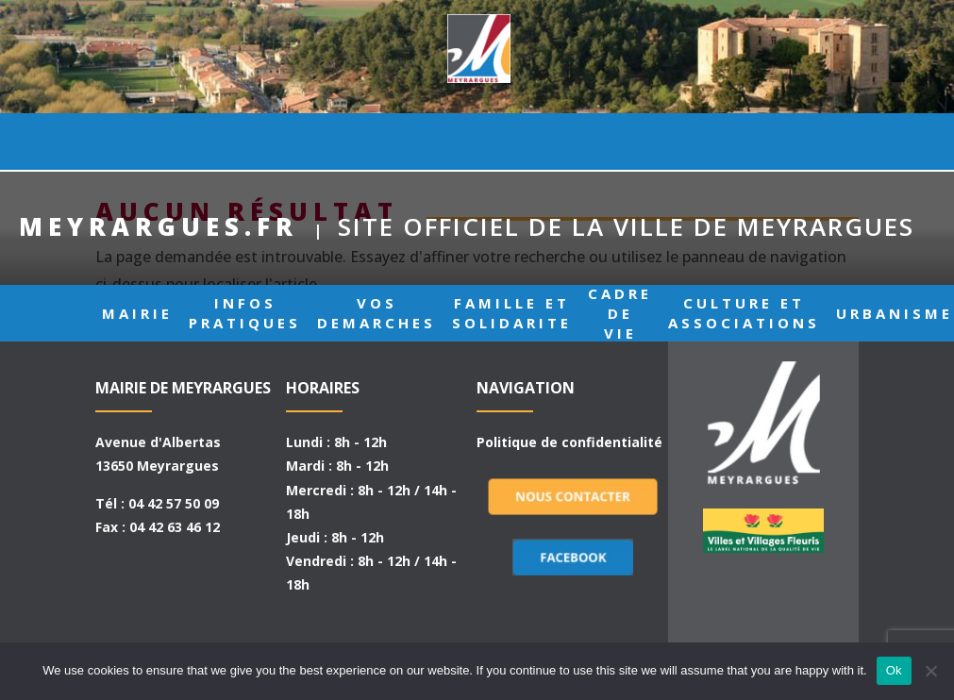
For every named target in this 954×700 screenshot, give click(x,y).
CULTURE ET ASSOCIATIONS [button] (744, 141)
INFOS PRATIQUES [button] (245, 141)
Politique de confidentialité (569, 442)
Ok (894, 670)
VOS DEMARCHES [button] (376, 141)
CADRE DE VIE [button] (620, 141)
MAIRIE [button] (137, 141)
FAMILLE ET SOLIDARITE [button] (512, 141)
